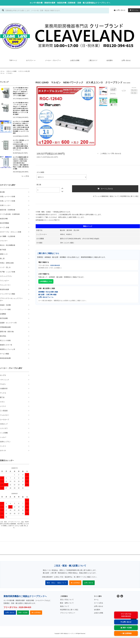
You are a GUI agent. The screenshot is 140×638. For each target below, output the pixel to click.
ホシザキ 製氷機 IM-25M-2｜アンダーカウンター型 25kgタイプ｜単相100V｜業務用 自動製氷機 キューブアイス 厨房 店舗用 (20, 91)
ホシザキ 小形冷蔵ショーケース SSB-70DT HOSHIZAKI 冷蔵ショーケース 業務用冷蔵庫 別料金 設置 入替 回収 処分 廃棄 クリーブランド (21, 145)
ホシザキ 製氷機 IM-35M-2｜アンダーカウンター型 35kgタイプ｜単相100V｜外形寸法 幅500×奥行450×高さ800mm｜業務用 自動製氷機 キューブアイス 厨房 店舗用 (20, 108)
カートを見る (98, 603)
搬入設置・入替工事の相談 (47, 294)
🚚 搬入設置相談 (126, 633)
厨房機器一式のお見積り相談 (48, 292)
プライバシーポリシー (67, 613)
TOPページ (13, 60)
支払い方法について (67, 599)
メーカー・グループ (53, 60)
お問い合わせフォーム (45, 297)
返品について (114, 196)
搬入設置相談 (75, 583)
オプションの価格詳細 (100, 196)
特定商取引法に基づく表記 (129, 196)
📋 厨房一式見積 (126, 627)
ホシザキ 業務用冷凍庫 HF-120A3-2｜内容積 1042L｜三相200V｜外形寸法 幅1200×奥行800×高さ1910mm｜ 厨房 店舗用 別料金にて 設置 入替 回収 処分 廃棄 (21, 163)
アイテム (133, 10)
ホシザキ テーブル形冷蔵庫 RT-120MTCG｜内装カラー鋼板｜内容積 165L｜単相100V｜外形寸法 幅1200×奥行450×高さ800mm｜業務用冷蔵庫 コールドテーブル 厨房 (21, 127)
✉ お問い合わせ (126, 622)
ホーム (2, 71)
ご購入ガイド (92, 60)
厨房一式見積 (22, 612)
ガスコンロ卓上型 (24, 71)
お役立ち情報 (74, 60)
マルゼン (9, 73)
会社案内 (110, 60)
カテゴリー (31, 60)
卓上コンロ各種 (11, 71)
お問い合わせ (120, 10)
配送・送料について (67, 603)
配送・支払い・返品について (56, 583)
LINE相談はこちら (46, 281)
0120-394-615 (55, 265)
